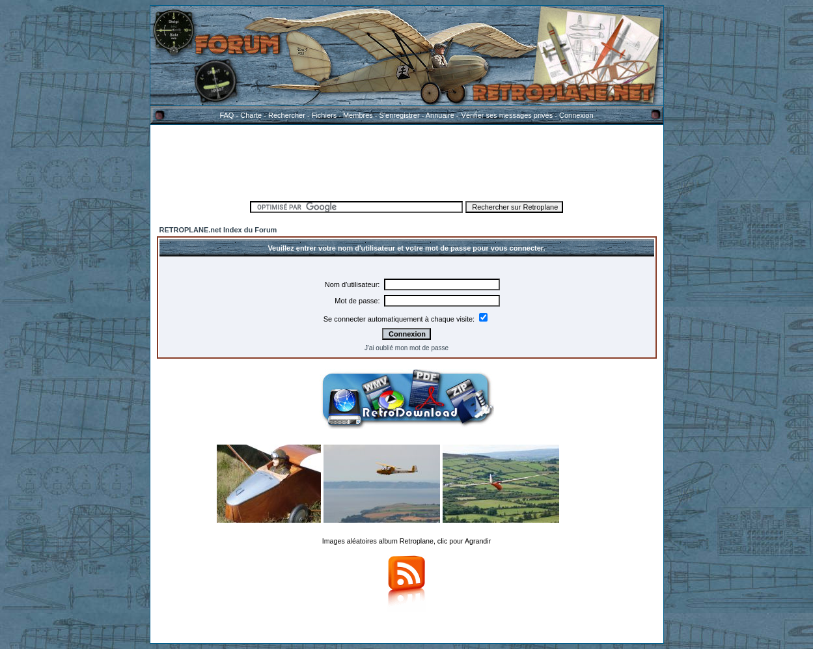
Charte (251, 115)
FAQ (226, 115)
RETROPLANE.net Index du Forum (218, 230)
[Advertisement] (407, 160)
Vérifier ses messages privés (507, 115)
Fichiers (324, 115)
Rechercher (286, 115)
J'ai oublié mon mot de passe (406, 348)
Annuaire (440, 115)
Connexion (576, 115)
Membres (358, 115)
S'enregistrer (399, 115)
